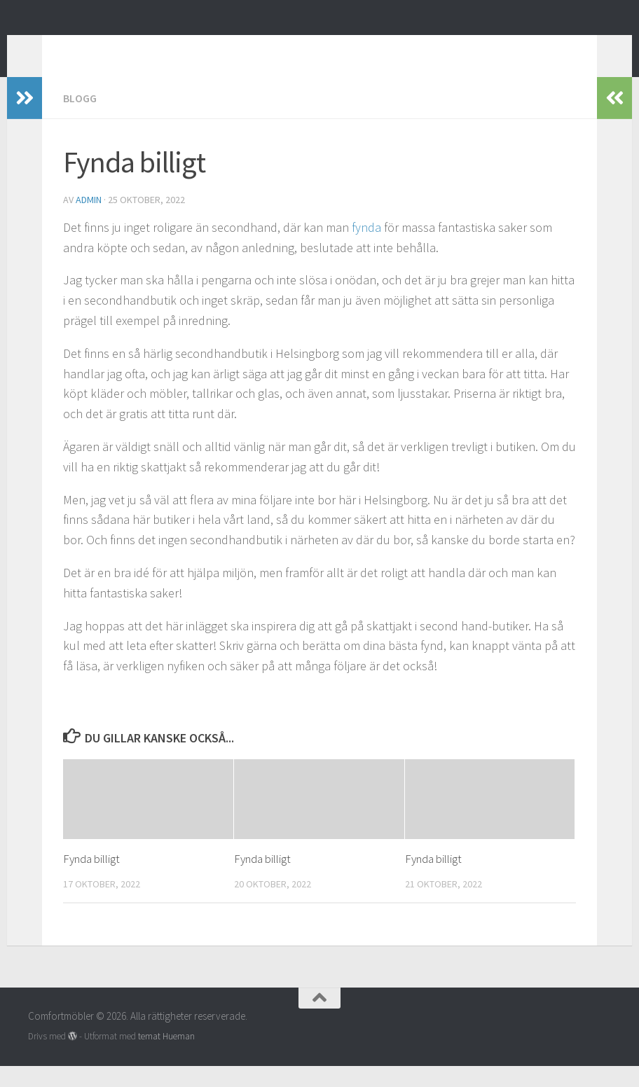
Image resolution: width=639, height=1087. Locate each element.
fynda (366, 248)
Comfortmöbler (125, 48)
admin (89, 220)
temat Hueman (166, 1057)
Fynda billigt (91, 879)
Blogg (80, 119)
